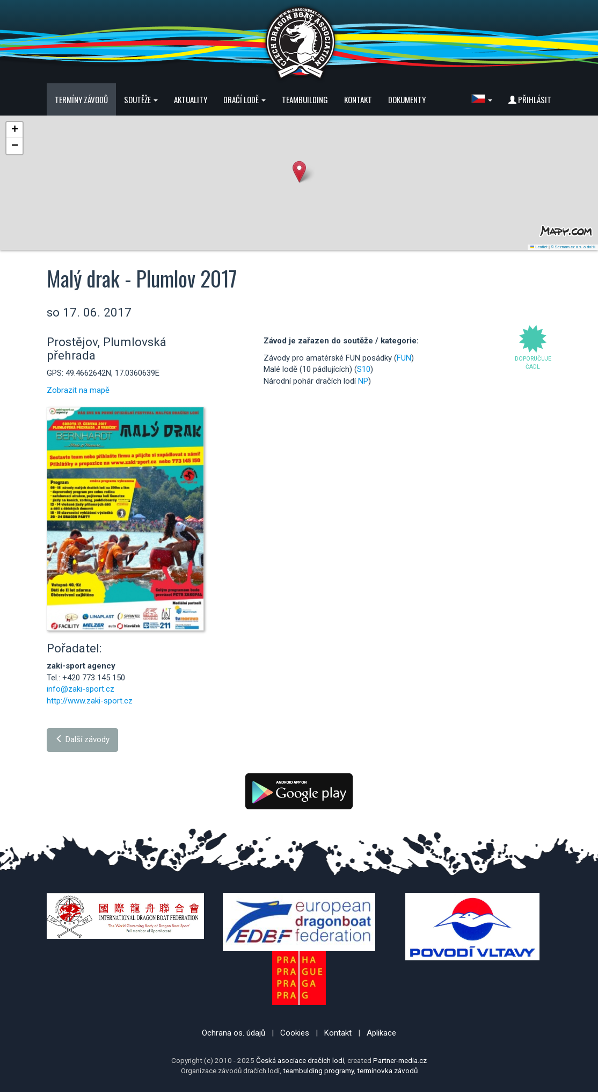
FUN (404, 358)
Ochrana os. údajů (233, 1033)
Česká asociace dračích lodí (300, 1060)
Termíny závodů (81, 99)
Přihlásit (529, 99)
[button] (481, 99)
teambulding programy (318, 1070)
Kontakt (358, 99)
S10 (363, 369)
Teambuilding (305, 99)
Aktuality (190, 99)
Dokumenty (407, 99)
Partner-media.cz (400, 1060)
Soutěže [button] (141, 99)
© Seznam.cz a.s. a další (573, 247)
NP (363, 381)
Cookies (294, 1033)
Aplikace (381, 1033)
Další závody (82, 739)
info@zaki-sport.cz (80, 689)
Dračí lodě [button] (244, 99)
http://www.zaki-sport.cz (90, 701)
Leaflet (539, 247)
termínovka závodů (387, 1070)
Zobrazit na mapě (78, 390)
